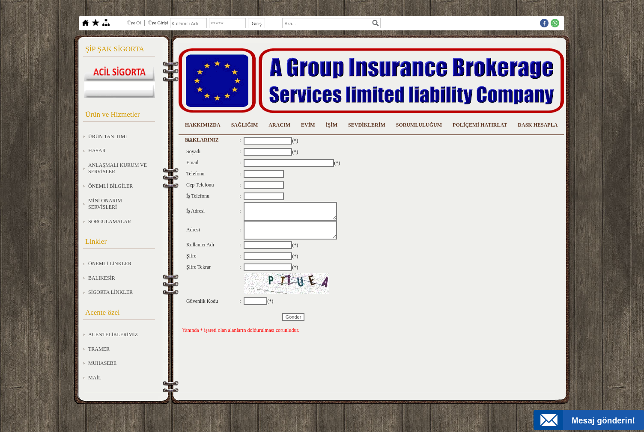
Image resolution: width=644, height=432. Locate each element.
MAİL (94, 378)
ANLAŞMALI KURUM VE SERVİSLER (117, 168)
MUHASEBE (102, 363)
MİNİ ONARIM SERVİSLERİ (105, 204)
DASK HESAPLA (538, 125)
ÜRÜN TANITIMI (107, 136)
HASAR (97, 151)
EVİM (308, 125)
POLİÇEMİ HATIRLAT (480, 125)
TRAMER (99, 349)
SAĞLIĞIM (244, 125)
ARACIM (279, 125)
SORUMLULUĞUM (419, 125)
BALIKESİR (101, 278)
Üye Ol (134, 22)
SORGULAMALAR (109, 222)
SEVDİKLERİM (366, 125)
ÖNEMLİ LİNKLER (109, 263)
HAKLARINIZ (202, 140)
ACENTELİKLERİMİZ (113, 334)
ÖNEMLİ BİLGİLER (110, 186)
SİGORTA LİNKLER (110, 292)
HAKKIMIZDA (203, 125)
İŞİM (331, 125)
